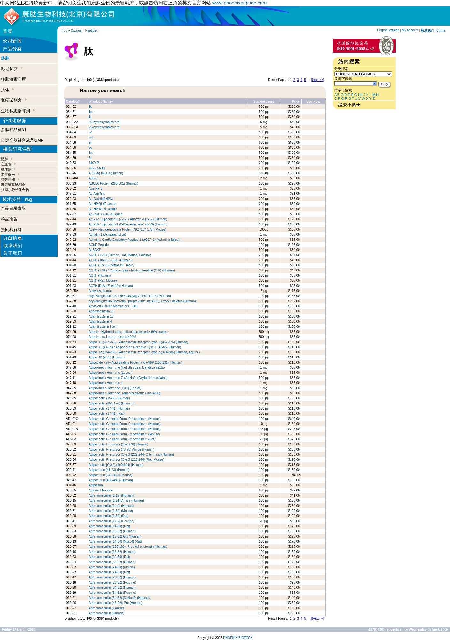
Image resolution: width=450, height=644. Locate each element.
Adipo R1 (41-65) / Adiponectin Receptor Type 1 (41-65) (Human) (135, 347)
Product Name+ (101, 101)
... (308, 80)
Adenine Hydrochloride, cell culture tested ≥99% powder (128, 332)
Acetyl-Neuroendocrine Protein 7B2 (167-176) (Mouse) (127, 229)
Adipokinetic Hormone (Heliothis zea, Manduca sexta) (127, 367)
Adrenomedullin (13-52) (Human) (112, 531)
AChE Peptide (99, 245)
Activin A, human (100, 291)
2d (90, 132)
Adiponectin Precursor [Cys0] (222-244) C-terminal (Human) (131, 454)
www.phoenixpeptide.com (239, 2)
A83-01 (94, 178)
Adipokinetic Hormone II (106, 383)
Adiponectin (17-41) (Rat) (107, 413)
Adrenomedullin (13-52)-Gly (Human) (115, 536)
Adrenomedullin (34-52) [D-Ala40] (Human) (119, 598)
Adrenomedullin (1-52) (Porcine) (111, 521)
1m (91, 112)
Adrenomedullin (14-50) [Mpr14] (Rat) (115, 541)
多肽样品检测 (13, 129)
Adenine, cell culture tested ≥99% (112, 337)
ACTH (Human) (100, 275)
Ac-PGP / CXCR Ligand (105, 214)
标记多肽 (12, 68)
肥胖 (4, 159)
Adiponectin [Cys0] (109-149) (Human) (116, 465)
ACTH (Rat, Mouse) (103, 280)
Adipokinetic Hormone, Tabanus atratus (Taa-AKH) (124, 393)
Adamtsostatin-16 (101, 311)
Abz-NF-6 (96, 188)
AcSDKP (95, 250)
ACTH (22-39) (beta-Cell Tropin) (111, 265)
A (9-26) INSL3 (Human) (106, 173)
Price (295, 101)
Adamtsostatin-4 (100, 321)
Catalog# (73, 101)
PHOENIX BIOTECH (237, 638)
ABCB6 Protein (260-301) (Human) (113, 183)
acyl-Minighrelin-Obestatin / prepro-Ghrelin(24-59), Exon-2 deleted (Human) (142, 301)
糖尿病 (6, 169)
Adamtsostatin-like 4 (103, 326)
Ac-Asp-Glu (97, 193)
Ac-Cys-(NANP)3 (101, 198)
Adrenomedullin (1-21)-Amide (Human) (116, 500)
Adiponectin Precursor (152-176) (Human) (118, 444)
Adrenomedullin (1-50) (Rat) (108, 516)
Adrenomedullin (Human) (106, 613)
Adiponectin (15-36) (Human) (109, 398)
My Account (410, 30)
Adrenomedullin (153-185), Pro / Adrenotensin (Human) (128, 546)
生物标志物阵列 (18, 110)
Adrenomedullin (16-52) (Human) (112, 552)
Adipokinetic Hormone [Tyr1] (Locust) (115, 388)
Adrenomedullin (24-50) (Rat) (109, 572)
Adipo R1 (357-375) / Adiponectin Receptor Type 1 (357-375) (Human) (138, 342)
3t (90, 158)
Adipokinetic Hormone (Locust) (111, 372)
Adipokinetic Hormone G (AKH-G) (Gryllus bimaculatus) (128, 378)
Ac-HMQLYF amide (102, 204)
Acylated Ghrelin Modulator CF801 (113, 306)
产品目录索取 (13, 208)
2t (90, 142)
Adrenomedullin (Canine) (106, 608)
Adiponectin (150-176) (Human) (111, 403)
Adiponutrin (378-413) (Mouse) (110, 475)
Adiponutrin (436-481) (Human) (111, 480)
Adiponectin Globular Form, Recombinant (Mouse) (124, 434)
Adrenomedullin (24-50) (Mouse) (112, 567)
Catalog (76, 30)
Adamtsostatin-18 (101, 316)
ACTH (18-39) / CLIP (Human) (110, 260)
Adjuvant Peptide (101, 490)
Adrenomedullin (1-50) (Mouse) (111, 511)
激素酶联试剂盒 (13, 184)
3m (91, 152)
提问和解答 (11, 229)
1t (90, 117)
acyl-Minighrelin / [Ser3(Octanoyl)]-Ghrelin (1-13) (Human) (130, 296)
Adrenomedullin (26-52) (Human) (112, 577)
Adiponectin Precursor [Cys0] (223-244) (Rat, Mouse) (126, 459)
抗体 (7, 89)
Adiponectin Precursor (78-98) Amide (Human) (122, 449)
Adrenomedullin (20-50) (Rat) (109, 557)
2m (91, 137)
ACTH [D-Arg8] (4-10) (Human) (111, 285)
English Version (388, 30)
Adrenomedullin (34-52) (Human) (112, 587)
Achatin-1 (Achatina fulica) (107, 234)
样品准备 (9, 218)
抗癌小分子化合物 (15, 190)
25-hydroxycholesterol (104, 127)
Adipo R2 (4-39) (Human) (107, 357)
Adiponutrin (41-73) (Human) (109, 470)
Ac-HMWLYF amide (103, 209)
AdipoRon (96, 485)
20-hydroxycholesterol (104, 122)
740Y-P (94, 163)
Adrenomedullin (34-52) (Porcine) (112, 592)
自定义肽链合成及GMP (22, 140)
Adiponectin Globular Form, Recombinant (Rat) (122, 439)
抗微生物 (8, 179)
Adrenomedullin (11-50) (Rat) (109, 526)
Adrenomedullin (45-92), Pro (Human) (115, 603)
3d (90, 147)
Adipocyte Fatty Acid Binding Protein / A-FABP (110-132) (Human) (135, 362)
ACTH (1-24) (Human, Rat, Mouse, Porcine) (120, 255)
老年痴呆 (8, 174)
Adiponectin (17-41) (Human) (109, 408)
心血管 (6, 164)
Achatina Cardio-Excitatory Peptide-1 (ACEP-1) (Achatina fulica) (134, 239)
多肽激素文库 (13, 79)
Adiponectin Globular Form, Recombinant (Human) (125, 418)
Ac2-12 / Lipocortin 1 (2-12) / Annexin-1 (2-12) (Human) (128, 219)
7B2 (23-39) (97, 168)
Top (64, 30)
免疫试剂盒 (14, 100)
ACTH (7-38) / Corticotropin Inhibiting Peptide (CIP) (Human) (132, 270)
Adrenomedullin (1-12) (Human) (111, 495)
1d (90, 106)
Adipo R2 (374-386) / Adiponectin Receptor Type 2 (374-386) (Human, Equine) (144, 352)
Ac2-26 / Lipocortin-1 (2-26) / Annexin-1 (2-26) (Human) (128, 224)
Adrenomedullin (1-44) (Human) (111, 505)
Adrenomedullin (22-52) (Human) (112, 562)
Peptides (91, 30)
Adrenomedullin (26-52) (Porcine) (112, 582)
